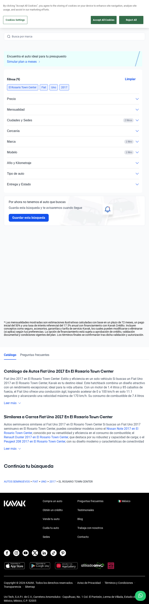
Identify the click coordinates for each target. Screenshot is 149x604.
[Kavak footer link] (15, 519)
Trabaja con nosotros (90, 527)
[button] (22, 87)
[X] (35, 553)
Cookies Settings (15, 19)
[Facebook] (7, 553)
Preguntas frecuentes (34, 355)
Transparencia (12, 586)
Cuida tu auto (51, 527)
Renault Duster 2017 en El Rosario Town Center (36, 437)
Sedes (46, 536)
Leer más (12, 403)
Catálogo (10, 355)
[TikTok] (53, 553)
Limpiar (130, 79)
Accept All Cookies (103, 19)
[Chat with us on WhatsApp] (140, 596)
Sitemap (30, 586)
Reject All (131, 19)
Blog (80, 519)
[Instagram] (16, 553)
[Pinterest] (63, 553)
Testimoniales (85, 510)
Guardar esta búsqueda (28, 218)
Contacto (83, 536)
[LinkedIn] (44, 553)
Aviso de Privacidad (89, 582)
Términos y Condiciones (119, 582)
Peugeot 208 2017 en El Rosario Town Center (34, 441)
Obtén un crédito (53, 510)
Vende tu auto (51, 519)
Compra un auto (52, 501)
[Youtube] (26, 553)
